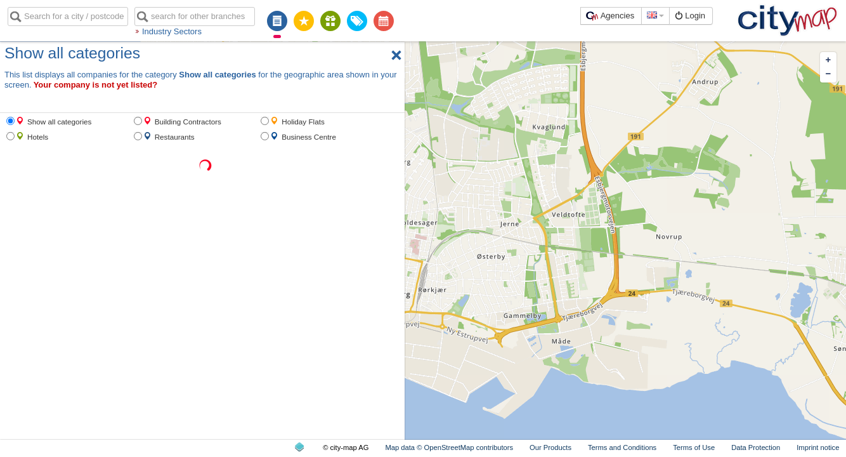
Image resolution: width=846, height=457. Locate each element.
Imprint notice (818, 447)
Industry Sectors (172, 31)
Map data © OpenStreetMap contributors (449, 447)
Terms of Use (694, 447)
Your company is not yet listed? (96, 84)
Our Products (550, 447)
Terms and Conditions (622, 447)
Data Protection (755, 447)
